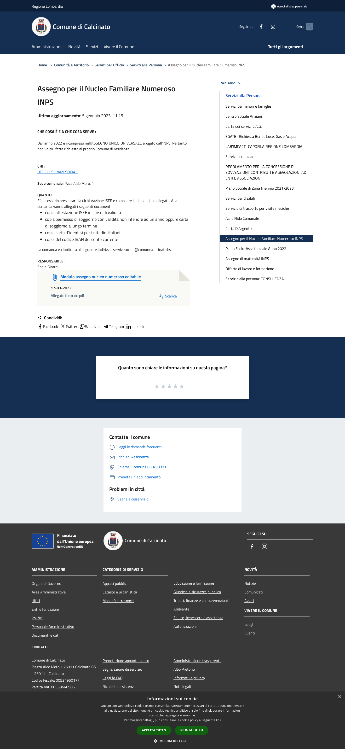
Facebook (47, 326)
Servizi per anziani (240, 156)
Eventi (249, 633)
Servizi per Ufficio (109, 65)
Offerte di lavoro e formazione (249, 269)
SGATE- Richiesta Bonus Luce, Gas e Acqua (260, 136)
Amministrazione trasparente (197, 660)
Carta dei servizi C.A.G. (243, 126)
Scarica (166, 296)
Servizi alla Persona (146, 65)
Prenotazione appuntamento (126, 660)
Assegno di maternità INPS (247, 258)
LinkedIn (135, 326)
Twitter (68, 326)
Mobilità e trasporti (118, 601)
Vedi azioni (232, 83)
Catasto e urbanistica (120, 592)
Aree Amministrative (49, 592)
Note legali (182, 686)
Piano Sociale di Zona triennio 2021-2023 (259, 188)
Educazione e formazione (193, 583)
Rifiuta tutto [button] (191, 730)
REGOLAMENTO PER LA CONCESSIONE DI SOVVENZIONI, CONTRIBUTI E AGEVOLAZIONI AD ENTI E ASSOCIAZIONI (265, 172)
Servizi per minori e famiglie (248, 106)
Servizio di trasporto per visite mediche (257, 208)
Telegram (113, 326)
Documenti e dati (45, 635)
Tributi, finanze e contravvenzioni (200, 600)
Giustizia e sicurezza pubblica (197, 592)
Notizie (250, 583)
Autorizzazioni (185, 626)
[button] (172, 740)
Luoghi (249, 624)
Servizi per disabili (240, 198)
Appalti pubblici (115, 583)
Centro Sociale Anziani (243, 116)
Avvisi (249, 601)
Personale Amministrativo (53, 626)
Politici (37, 618)
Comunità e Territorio (71, 65)
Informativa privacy (189, 678)
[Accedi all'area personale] (289, 6)
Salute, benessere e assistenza (198, 618)
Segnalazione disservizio (122, 669)
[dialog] (172, 720)
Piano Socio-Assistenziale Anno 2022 (255, 248)
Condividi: (49, 317)
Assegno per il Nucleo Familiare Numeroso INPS (264, 238)
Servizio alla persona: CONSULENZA (254, 279)
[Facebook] (253, 26)
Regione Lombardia (47, 6)
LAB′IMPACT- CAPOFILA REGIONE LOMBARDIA (263, 146)
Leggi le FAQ (113, 678)
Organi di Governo (46, 583)
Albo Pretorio (184, 669)
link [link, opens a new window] (218, 720)
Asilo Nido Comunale (242, 218)
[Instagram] (265, 26)
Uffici (36, 601)
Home (42, 65)
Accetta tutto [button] (154, 730)
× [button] (339, 697)
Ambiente (181, 609)
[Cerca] (307, 26)
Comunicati (253, 592)
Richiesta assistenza (119, 686)
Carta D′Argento (238, 228)
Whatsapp (90, 326)
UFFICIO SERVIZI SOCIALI (57, 172)
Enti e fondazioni (45, 609)
